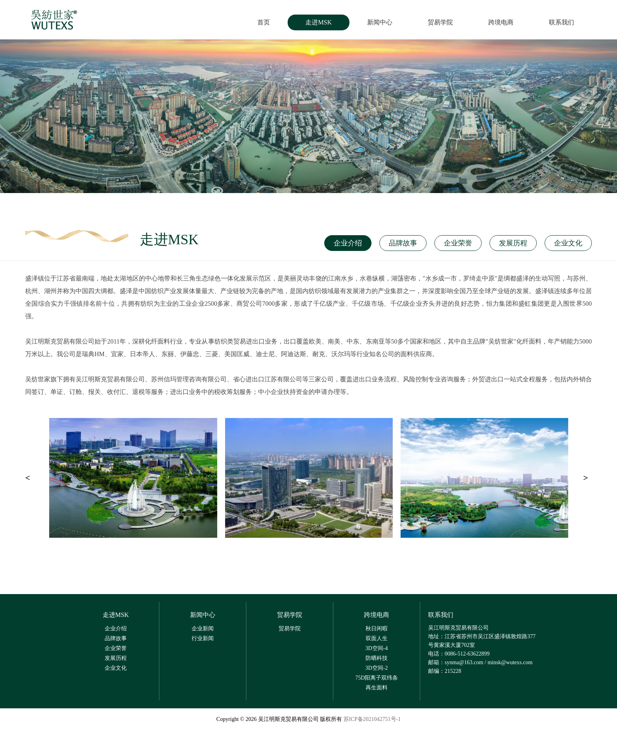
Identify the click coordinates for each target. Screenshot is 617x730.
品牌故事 (403, 243)
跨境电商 (501, 22)
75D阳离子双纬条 (376, 678)
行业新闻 (203, 638)
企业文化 (568, 243)
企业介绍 (348, 243)
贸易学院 (440, 22)
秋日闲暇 (377, 629)
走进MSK (318, 22)
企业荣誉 (458, 243)
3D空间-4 (377, 648)
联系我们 (561, 22)
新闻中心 (379, 22)
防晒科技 (377, 658)
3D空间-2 (377, 668)
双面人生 (377, 638)
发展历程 (513, 243)
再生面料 (377, 688)
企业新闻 (203, 629)
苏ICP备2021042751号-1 (372, 719)
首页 (263, 22)
